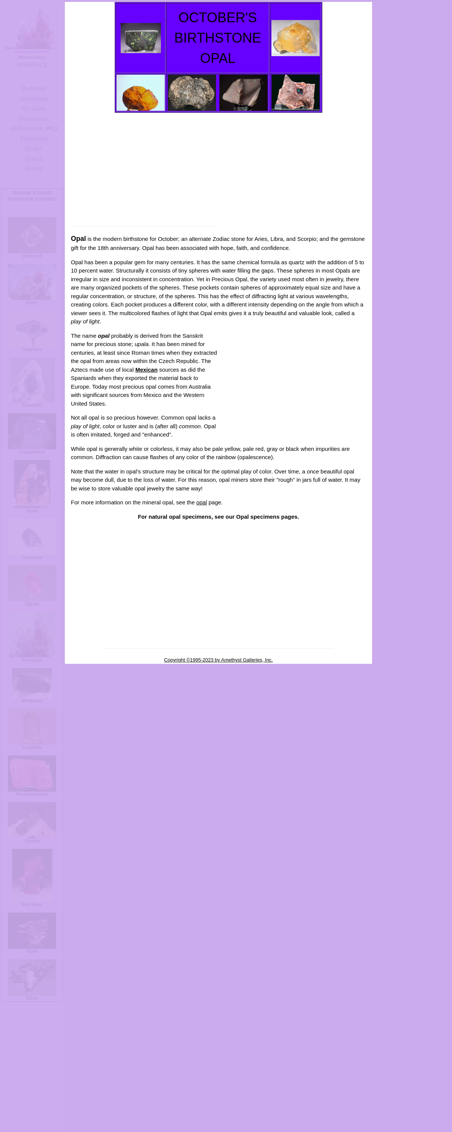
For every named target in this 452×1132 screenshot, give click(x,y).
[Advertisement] (217, 165)
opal (201, 502)
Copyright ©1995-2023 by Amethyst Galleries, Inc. (218, 660)
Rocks (33, 148)
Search (34, 158)
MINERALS (32, 64)
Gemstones (33, 118)
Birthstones (26, 128)
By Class (34, 108)
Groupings (34, 98)
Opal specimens (258, 516)
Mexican (146, 369)
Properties (34, 138)
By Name (34, 88)
